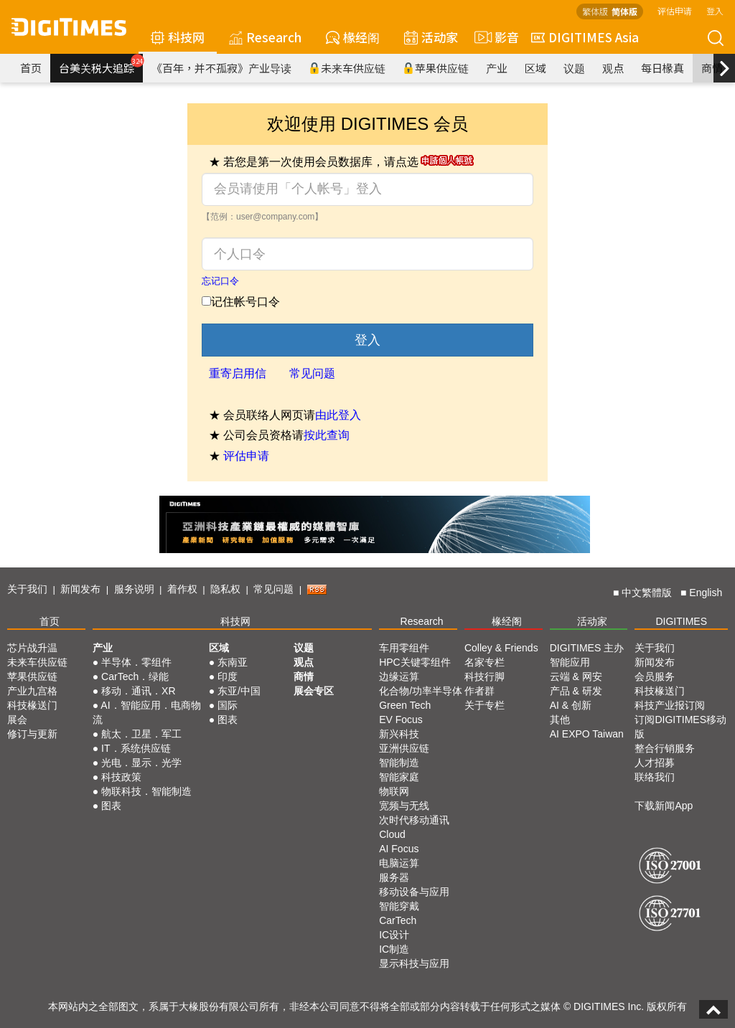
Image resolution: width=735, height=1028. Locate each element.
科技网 (178, 37)
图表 (111, 805)
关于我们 (27, 589)
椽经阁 (353, 37)
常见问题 (312, 373)
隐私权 (225, 589)
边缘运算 (399, 676)
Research (265, 37)
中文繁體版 (647, 592)
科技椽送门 (32, 705)
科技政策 (121, 777)
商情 (712, 67)
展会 (17, 719)
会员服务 (655, 676)
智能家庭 (399, 777)
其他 (560, 719)
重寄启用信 (237, 373)
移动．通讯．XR (138, 691)
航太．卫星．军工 (141, 734)
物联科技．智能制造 (146, 791)
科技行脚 (484, 676)
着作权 (182, 589)
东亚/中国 (239, 691)
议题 (574, 67)
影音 (494, 37)
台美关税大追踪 (101, 64)
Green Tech (405, 705)
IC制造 (394, 949)
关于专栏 (484, 705)
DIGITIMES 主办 (587, 648)
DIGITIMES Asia (585, 37)
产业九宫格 (32, 691)
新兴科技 (399, 734)
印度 (227, 676)
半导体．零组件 (136, 662)
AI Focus (398, 848)
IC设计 (394, 934)
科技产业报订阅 (670, 705)
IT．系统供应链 (135, 748)
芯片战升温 (32, 648)
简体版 (624, 11)
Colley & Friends (501, 648)
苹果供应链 (436, 67)
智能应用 (570, 662)
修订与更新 (32, 734)
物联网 (394, 791)
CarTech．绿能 (135, 676)
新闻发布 (80, 589)
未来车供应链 (347, 67)
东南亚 (232, 662)
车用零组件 (404, 648)
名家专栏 (484, 662)
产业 (496, 67)
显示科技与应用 (414, 963)
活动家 (431, 37)
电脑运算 (399, 863)
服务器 (394, 877)
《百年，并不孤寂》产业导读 (221, 67)
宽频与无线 (404, 805)
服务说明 (134, 589)
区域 (535, 67)
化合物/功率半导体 (420, 691)
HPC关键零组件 (415, 662)
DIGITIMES (681, 621)
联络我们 (655, 777)
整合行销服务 (665, 748)
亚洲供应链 (404, 748)
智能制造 (399, 762)
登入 (715, 10)
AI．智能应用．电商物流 (147, 712)
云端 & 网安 (576, 676)
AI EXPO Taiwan (587, 734)
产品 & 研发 (576, 691)
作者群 (479, 691)
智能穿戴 (399, 906)
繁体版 (595, 11)
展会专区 (314, 691)
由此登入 (338, 415)
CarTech (397, 920)
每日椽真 (662, 67)
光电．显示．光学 (141, 762)
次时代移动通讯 (414, 820)
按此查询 (327, 435)
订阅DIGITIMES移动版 (680, 727)
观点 (613, 67)
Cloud (392, 834)
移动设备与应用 (414, 891)
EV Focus (401, 719)
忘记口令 (220, 280)
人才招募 (655, 762)
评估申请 (674, 10)
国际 (227, 705)
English (705, 592)
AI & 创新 (570, 705)
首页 (31, 67)
